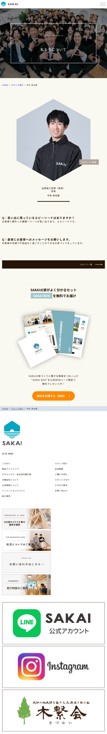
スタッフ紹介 (61, 463)
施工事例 (6, 496)
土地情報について (10, 485)
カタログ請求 (61, 485)
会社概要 (59, 469)
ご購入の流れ (61, 474)
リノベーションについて (13, 490)
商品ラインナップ (10, 469)
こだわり (6, 463)
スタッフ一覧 (91, 264)
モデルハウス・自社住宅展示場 (16, 474)
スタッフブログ (62, 479)
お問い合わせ (61, 490)
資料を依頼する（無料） (51, 396)
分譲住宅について (10, 479)
